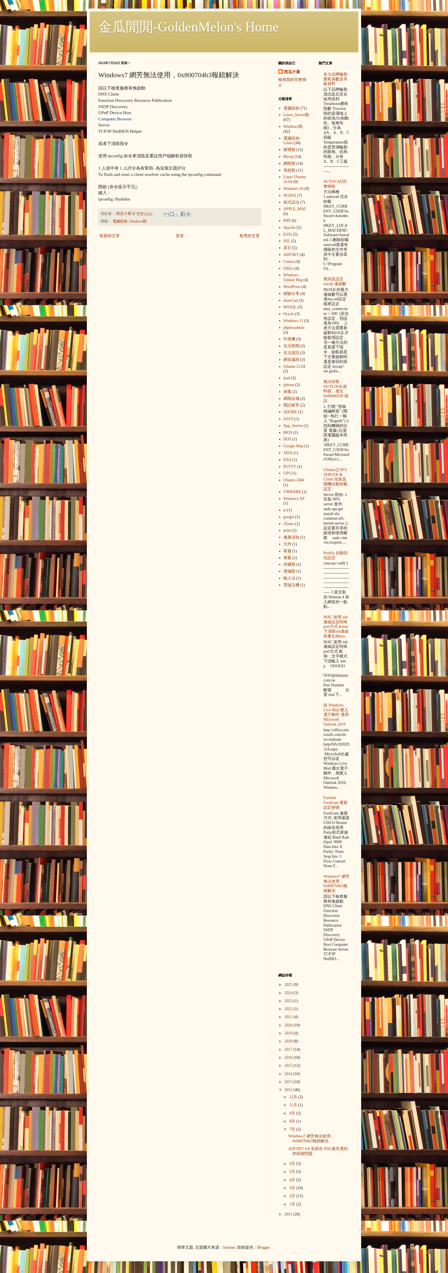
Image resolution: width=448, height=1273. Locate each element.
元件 (287, 544)
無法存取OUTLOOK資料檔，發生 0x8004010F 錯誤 (336, 391)
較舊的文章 (250, 236)
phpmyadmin (294, 327)
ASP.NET (291, 255)
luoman (229, 1247)
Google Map (293, 446)
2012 (289, 1090)
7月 (292, 1129)
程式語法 (291, 202)
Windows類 (138, 221)
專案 (287, 558)
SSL (286, 241)
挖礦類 (289, 564)
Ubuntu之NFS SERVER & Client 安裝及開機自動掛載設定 (335, 479)
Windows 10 (293, 188)
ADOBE (290, 412)
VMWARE (292, 492)
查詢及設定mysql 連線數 (334, 281)
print (287, 530)
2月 (292, 1196)
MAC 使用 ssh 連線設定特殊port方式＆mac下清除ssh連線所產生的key (336, 626)
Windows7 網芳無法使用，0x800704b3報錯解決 (336, 883)
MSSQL (290, 307)
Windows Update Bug (293, 277)
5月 (292, 1171)
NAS (287, 460)
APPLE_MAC (295, 209)
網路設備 (291, 398)
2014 (289, 1074)
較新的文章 (110, 236)
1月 (292, 1204)
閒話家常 (291, 405)
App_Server (293, 426)
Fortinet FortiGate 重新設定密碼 (335, 803)
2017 (289, 1049)
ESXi (287, 234)
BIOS (288, 432)
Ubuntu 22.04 (294, 366)
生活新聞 (291, 346)
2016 (289, 1057)
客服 (287, 551)
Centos (289, 261)
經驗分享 (291, 293)
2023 (289, 1001)
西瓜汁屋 (292, 72)
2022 (289, 1009)
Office (288, 268)
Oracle (288, 314)
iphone (288, 385)
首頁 (180, 236)
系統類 (289, 170)
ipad (286, 378)
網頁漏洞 (291, 360)
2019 (289, 1033)
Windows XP (294, 499)
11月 (293, 1105)
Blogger (263, 1247)
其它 (287, 248)
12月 (293, 1097)
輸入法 (289, 578)
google (288, 517)
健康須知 (291, 537)
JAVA (288, 453)
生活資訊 (291, 353)
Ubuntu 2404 (294, 480)
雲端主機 (291, 585)
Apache (289, 227)
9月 (292, 1113)
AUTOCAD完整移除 (335, 183)
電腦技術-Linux (292, 140)
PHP (287, 221)
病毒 (287, 392)
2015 (289, 1065)
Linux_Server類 (296, 115)
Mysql (288, 156)
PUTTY (289, 466)
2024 (289, 993)
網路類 (289, 163)
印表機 (289, 339)
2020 (289, 1025)
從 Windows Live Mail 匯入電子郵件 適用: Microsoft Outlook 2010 (336, 714)
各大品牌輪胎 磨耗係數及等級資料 (335, 79)
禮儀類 (289, 571)
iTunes (288, 524)
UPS (287, 473)
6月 (292, 1163)
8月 (292, 1121)
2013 (289, 1082)
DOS (287, 439)
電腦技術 (120, 221)
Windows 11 (293, 321)
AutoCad (290, 300)
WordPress (292, 287)
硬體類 (289, 150)
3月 (292, 1188)
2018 (289, 1041)
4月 (292, 1180)
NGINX (289, 195)
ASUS (288, 419)
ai (284, 510)
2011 (289, 1214)
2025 (289, 984)
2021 (289, 1017)
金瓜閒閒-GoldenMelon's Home (188, 26)
